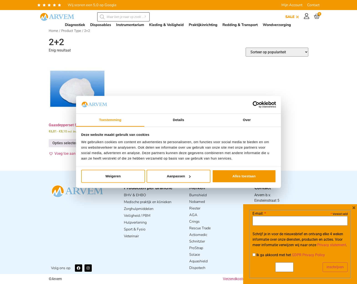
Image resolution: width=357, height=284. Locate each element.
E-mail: (259, 213)
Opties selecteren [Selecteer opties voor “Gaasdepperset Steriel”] (66, 143)
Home (53, 31)
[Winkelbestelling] (277, 52)
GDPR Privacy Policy (308, 255)
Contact (313, 5)
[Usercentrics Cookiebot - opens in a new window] (256, 104)
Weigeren (113, 176)
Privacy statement (331, 245)
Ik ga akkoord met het (288, 255)
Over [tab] (247, 120)
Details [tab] (178, 120)
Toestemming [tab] (110, 120)
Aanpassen (179, 176)
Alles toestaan (244, 176)
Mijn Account (292, 5)
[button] (71, 153)
